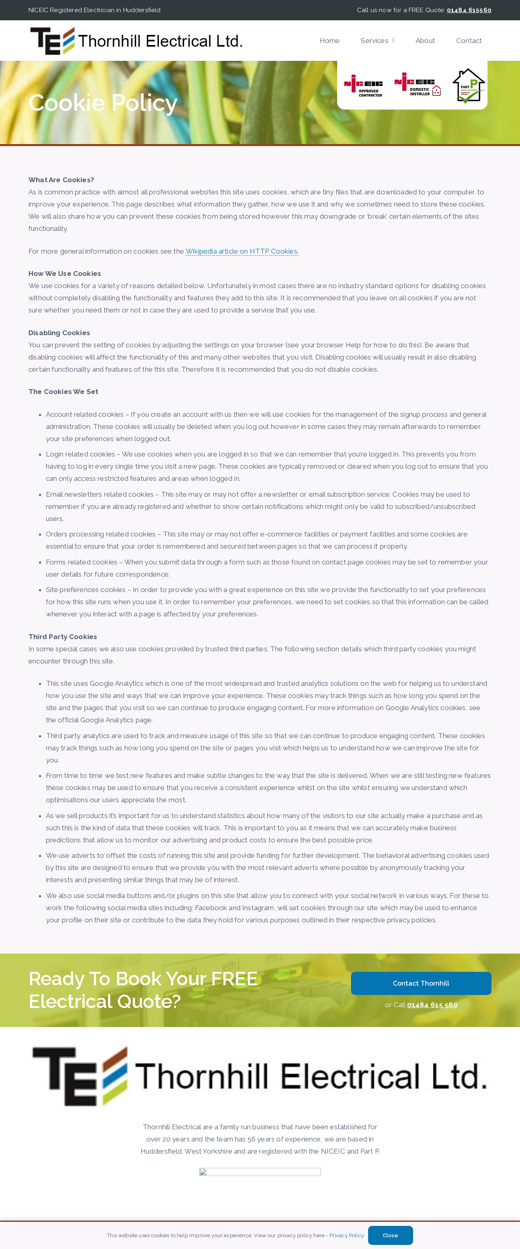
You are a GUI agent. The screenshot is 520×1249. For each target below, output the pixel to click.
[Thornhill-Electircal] (136, 40)
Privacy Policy (346, 1235)
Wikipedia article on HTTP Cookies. (242, 251)
